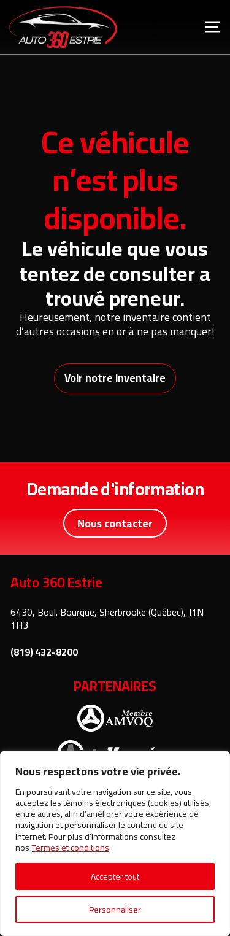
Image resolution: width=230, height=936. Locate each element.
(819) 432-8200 (44, 652)
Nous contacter (115, 523)
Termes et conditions (70, 848)
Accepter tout (115, 876)
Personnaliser (115, 910)
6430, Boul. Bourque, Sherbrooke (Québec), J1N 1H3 (107, 618)
